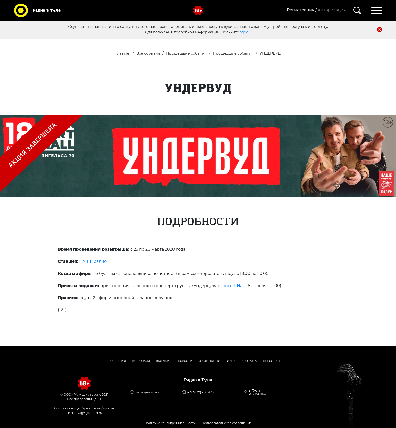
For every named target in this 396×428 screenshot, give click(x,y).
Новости (185, 361)
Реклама (249, 361)
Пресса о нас (274, 361)
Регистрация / (302, 10)
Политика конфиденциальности (170, 423)
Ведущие (164, 361)
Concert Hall (231, 285)
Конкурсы (141, 361)
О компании (209, 361)
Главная (123, 53)
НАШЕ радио (93, 261)
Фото (231, 361)
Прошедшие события (186, 53)
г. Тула (257, 392)
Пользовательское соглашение (227, 423)
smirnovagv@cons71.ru (84, 413)
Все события (148, 53)
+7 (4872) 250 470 (200, 392)
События (118, 361)
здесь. (245, 32)
